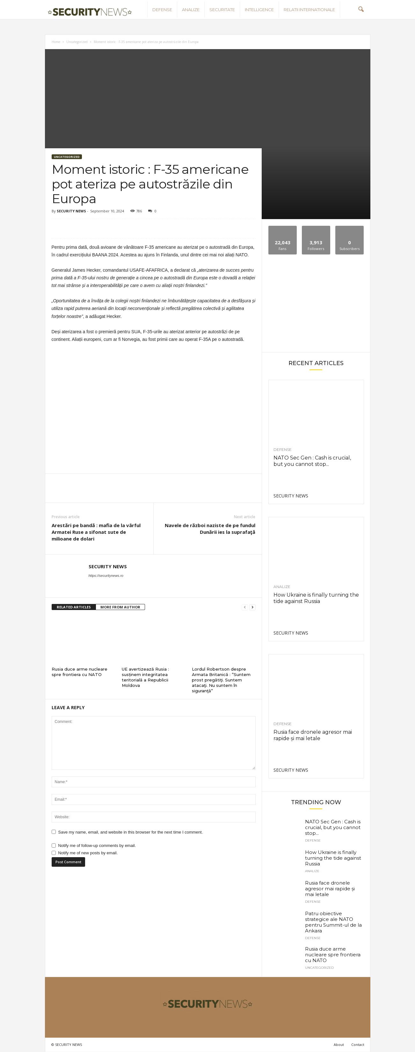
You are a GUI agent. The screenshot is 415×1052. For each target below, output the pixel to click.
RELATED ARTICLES (74, 607)
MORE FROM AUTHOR (120, 607)
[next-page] (252, 607)
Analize (191, 9)
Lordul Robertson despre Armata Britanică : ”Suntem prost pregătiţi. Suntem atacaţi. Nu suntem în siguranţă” (221, 679)
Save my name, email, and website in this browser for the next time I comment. (130, 832)
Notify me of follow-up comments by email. (97, 845)
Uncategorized (77, 42)
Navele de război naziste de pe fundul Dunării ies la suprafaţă (210, 528)
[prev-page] (245, 607)
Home (56, 42)
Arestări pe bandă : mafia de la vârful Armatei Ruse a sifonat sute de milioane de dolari (96, 532)
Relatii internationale (309, 9)
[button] (361, 10)
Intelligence (259, 9)
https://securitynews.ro (106, 575)
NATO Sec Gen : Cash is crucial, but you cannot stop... (312, 461)
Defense (162, 9)
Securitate (222, 9)
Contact (357, 1044)
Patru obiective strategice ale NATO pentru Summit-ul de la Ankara (333, 922)
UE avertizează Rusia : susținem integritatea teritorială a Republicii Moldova (145, 677)
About (339, 1044)
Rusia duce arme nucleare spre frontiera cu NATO (79, 671)
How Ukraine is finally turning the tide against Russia (316, 598)
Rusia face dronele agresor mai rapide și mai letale (312, 735)
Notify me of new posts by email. (88, 852)
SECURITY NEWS (71, 211)
